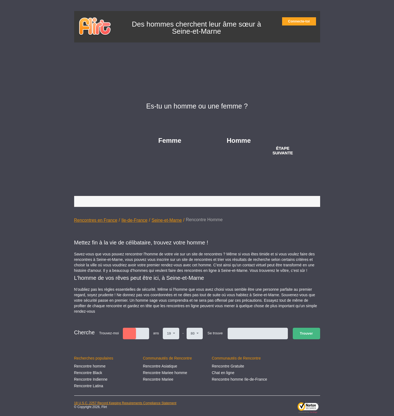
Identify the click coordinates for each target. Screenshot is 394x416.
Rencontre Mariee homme (165, 373)
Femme (169, 140)
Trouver (306, 333)
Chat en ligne (223, 373)
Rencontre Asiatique (160, 366)
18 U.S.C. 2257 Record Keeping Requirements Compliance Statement (125, 403)
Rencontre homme (90, 366)
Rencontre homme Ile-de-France (239, 379)
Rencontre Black (88, 373)
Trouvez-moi (109, 333)
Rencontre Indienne (91, 379)
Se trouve (215, 333)
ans (156, 333)
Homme (239, 140)
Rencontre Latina (88, 386)
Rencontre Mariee (158, 379)
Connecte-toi (300, 21)
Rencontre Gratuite (228, 366)
